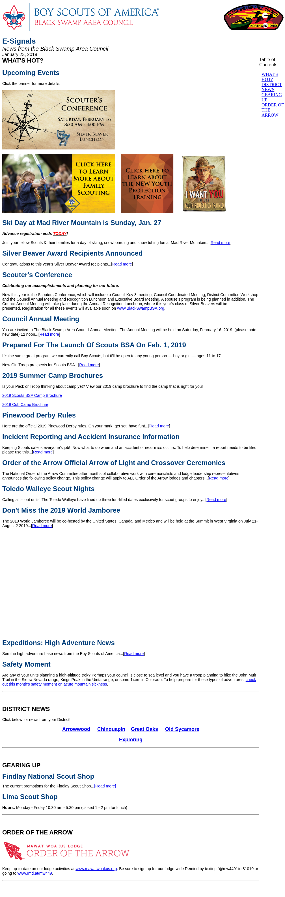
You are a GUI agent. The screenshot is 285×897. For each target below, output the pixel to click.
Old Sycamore (182, 729)
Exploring (130, 739)
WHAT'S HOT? (23, 60)
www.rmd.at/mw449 (35, 873)
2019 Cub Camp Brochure (25, 404)
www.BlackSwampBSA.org (140, 308)
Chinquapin (111, 729)
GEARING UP (21, 765)
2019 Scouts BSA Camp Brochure (32, 395)
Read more (220, 242)
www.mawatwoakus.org (96, 868)
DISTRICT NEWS (26, 709)
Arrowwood (76, 729)
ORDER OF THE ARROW (37, 832)
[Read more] (105, 786)
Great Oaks (144, 729)
